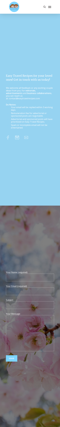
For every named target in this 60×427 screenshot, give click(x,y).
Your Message (30, 332)
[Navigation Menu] (49, 7)
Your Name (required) (30, 276)
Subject (30, 304)
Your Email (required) (30, 290)
